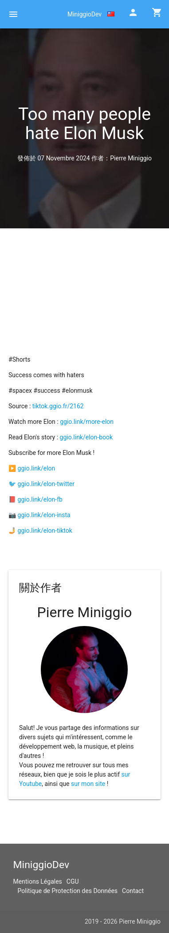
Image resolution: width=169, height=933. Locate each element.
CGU (73, 881)
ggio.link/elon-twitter (46, 483)
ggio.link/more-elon (87, 421)
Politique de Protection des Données (68, 890)
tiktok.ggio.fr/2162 (58, 406)
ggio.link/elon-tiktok (45, 530)
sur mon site (88, 783)
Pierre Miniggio (131, 158)
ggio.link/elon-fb (40, 499)
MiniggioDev (84, 14)
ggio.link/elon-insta (44, 514)
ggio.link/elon (36, 468)
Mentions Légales (37, 881)
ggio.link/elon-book (86, 437)
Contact (133, 890)
